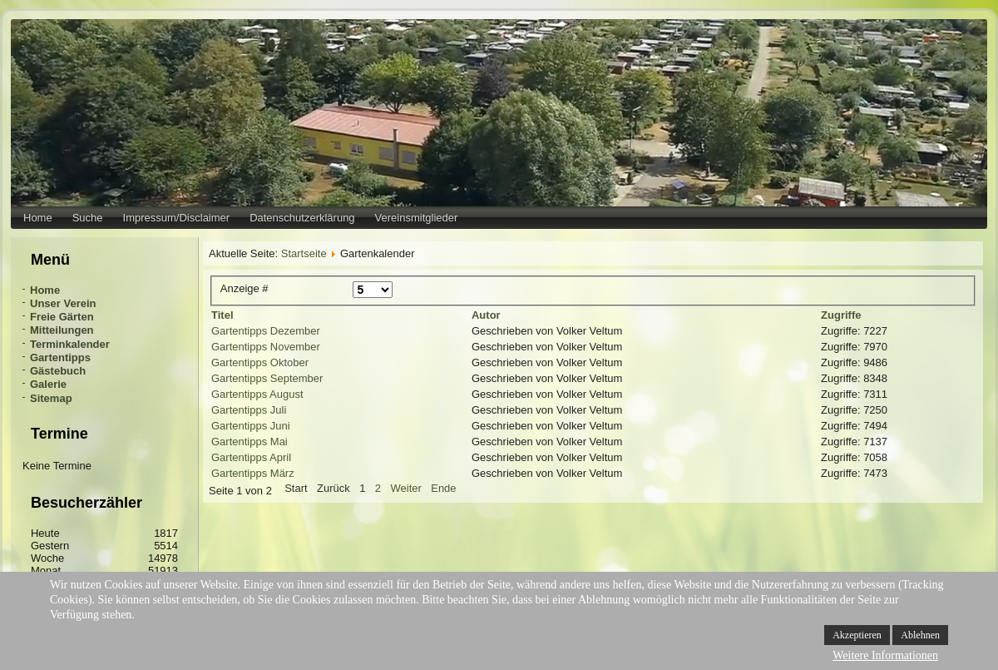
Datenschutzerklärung (302, 217)
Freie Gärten (62, 316)
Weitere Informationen (885, 655)
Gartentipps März (252, 473)
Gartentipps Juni (250, 425)
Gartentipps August (257, 394)
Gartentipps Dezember (265, 331)
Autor (486, 315)
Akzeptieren (857, 635)
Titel (222, 315)
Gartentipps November (265, 346)
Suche (87, 217)
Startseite (304, 253)
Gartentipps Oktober (260, 362)
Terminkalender (70, 344)
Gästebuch (58, 371)
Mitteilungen (62, 330)
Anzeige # (244, 288)
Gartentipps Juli (248, 410)
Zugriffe (841, 315)
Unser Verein (63, 303)
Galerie (48, 384)
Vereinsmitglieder (416, 217)
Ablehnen (920, 635)
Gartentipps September (267, 378)
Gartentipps (60, 357)
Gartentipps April (251, 457)
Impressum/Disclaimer (176, 217)
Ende (443, 488)
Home (37, 217)
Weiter (405, 488)
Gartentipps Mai (249, 441)
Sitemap (51, 398)
